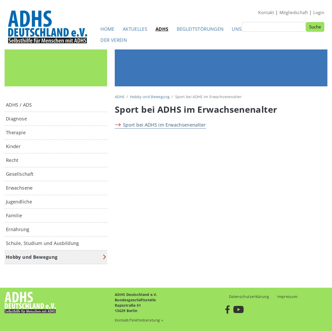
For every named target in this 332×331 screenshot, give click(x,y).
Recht (12, 160)
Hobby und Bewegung (150, 96)
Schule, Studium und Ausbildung (42, 243)
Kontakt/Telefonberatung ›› (139, 320)
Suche (315, 27)
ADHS (161, 29)
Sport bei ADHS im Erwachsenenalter (164, 125)
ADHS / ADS (19, 105)
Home (107, 29)
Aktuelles (135, 29)
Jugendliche (19, 202)
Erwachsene (19, 188)
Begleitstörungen (200, 29)
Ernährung (17, 229)
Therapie (16, 132)
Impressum (287, 296)
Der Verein (113, 40)
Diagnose (16, 119)
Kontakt (266, 12)
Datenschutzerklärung (249, 296)
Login (318, 12)
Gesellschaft (19, 174)
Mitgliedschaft (293, 12)
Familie (14, 215)
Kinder (13, 146)
